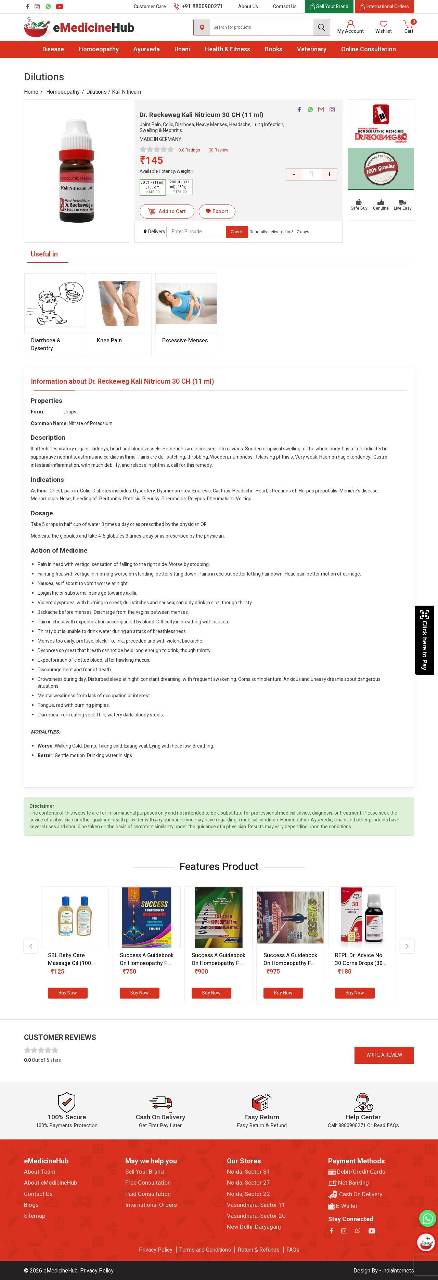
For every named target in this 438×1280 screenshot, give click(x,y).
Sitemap (34, 1216)
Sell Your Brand (144, 1172)
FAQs (292, 1250)
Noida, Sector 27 (248, 1183)
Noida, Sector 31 (248, 1172)
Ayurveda (146, 49)
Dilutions (96, 92)
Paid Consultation (148, 1194)
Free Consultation (148, 1183)
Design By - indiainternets (383, 1271)
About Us (248, 6)
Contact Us (285, 6)
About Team (39, 1172)
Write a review (384, 1055)
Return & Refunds (259, 1250)
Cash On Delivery (355, 1194)
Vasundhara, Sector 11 (256, 1205)
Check (237, 231)
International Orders (151, 1205)
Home (31, 92)
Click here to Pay (424, 640)
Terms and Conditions (205, 1250)
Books (273, 49)
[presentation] (31, 946)
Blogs (31, 1205)
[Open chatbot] (426, 1242)
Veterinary (311, 49)
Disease (53, 49)
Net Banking (348, 1183)
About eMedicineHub (50, 1183)
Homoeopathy (99, 49)
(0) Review (218, 150)
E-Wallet (342, 1206)
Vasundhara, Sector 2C (256, 1216)
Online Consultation (368, 49)
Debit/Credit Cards (356, 1172)
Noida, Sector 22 (248, 1194)
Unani (182, 49)
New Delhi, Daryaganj (254, 1227)
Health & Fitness (227, 49)
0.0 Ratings (189, 150)
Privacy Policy (155, 1250)
